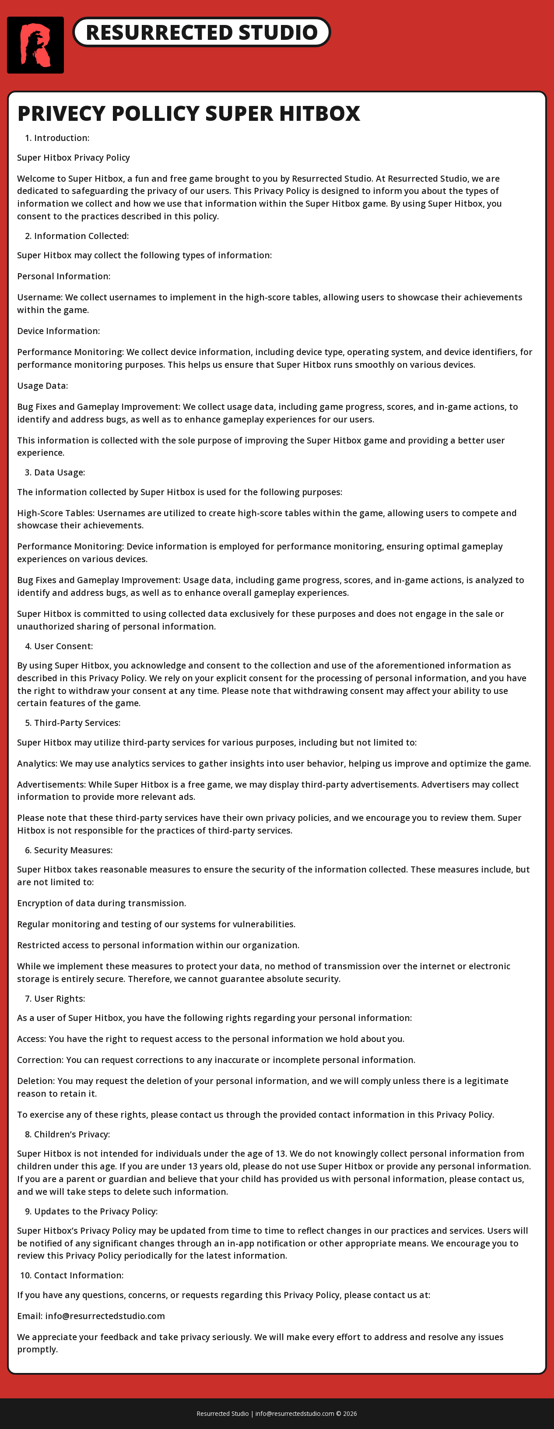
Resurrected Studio (201, 32)
